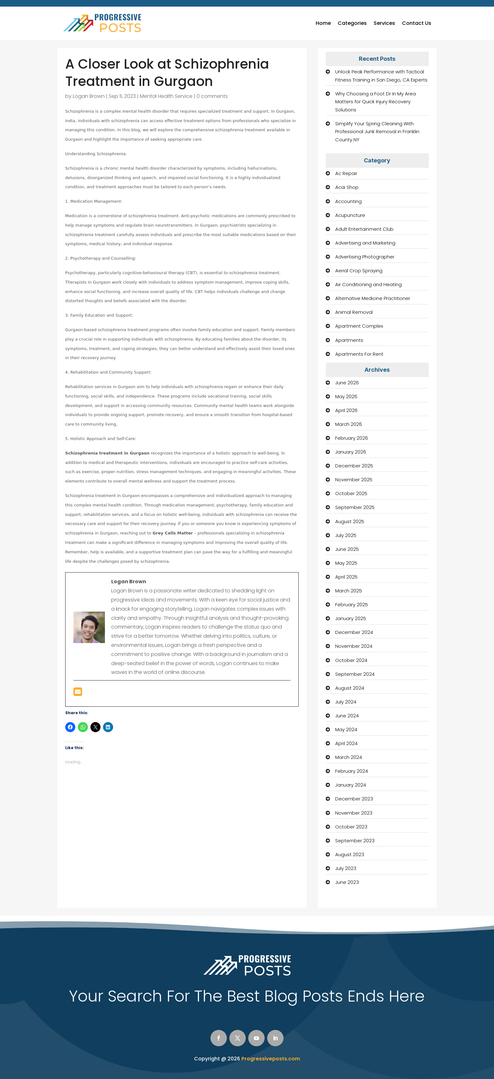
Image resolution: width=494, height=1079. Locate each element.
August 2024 (349, 688)
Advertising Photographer (364, 256)
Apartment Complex (359, 326)
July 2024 (345, 701)
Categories (352, 23)
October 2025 (351, 493)
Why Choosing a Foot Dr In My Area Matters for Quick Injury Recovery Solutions (375, 101)
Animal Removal (354, 312)
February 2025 (351, 604)
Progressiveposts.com (270, 1058)
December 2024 (354, 632)
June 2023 (347, 882)
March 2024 (348, 757)
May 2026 (346, 396)
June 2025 (347, 549)
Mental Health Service (166, 96)
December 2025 (354, 465)
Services (384, 23)
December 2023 (354, 798)
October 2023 (351, 826)
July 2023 (345, 868)
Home (323, 23)
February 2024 (351, 771)
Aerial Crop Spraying (358, 270)
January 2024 (350, 785)
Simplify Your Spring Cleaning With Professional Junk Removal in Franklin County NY (377, 131)
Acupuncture (350, 215)
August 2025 (349, 521)
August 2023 (349, 854)
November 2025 (353, 479)
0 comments (212, 96)
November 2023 (353, 813)
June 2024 (347, 715)
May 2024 (346, 729)
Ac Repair (346, 173)
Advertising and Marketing (365, 243)
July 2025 (345, 535)
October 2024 (351, 660)
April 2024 (346, 743)
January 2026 (350, 452)
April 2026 (346, 410)
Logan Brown (89, 96)
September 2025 (355, 507)
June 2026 (347, 382)
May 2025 (346, 563)
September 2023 (355, 840)
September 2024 (355, 674)
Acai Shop (347, 187)
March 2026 (348, 424)
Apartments (349, 340)
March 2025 (348, 590)
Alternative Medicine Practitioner (372, 298)
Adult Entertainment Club (364, 229)
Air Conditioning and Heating (368, 284)
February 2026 (351, 438)
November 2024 (353, 646)
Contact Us (416, 23)
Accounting (348, 201)
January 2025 (350, 618)
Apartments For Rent (359, 354)
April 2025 (346, 576)
